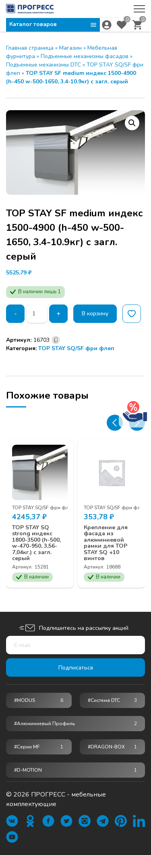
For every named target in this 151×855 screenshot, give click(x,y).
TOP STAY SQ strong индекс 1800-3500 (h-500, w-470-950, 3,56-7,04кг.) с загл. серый (36, 542)
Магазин (70, 48)
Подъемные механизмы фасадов (84, 56)
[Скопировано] (56, 340)
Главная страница (30, 48)
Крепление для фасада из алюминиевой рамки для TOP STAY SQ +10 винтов (106, 542)
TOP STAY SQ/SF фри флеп (76, 348)
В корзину (95, 313)
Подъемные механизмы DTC (43, 65)
